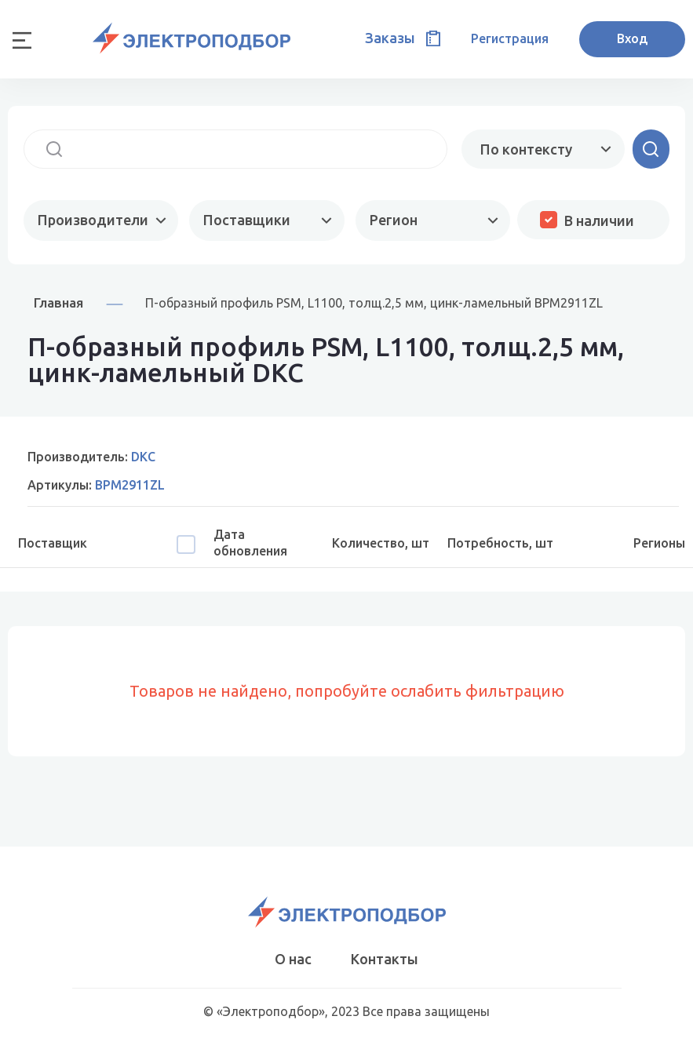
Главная (58, 302)
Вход (632, 38)
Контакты (384, 959)
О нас (293, 959)
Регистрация (510, 38)
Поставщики (246, 220)
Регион (394, 220)
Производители (93, 220)
